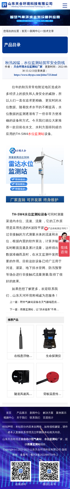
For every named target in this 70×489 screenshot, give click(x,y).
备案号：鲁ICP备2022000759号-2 (39, 454)
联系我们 (35, 417)
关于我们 (22, 417)
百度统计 (48, 417)
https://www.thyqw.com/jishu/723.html (35, 74)
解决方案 (48, 412)
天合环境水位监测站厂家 (28, 66)
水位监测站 (36, 134)
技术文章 (48, 31)
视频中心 (9, 417)
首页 (24, 31)
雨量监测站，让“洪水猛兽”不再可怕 (41, 309)
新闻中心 (35, 31)
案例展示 (61, 412)
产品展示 (22, 412)
